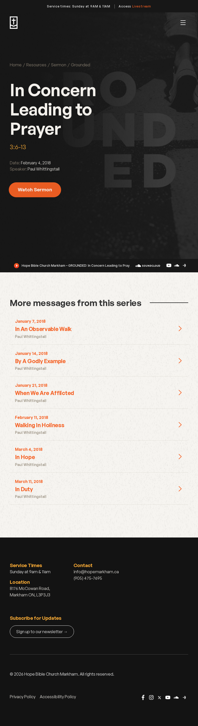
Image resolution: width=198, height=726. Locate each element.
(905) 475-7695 (87, 578)
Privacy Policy (23, 696)
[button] (183, 22)
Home (16, 64)
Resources (36, 64)
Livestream (141, 6)
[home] (14, 22)
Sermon (58, 64)
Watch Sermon (35, 189)
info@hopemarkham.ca (96, 571)
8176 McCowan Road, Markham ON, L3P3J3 (30, 592)
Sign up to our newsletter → (42, 631)
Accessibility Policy (58, 696)
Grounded (80, 64)
